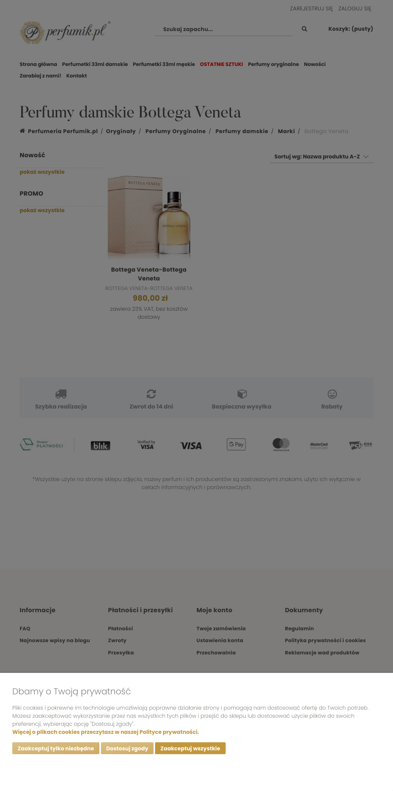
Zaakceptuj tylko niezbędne (56, 748)
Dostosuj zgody (127, 748)
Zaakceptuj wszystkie (190, 748)
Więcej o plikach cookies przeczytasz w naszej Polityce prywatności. (105, 732)
